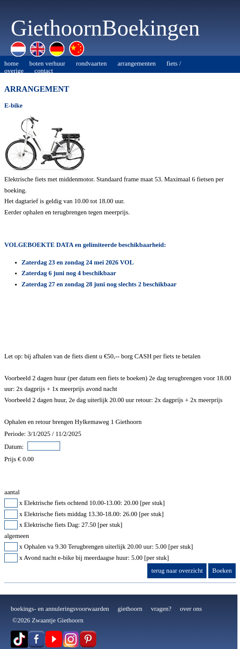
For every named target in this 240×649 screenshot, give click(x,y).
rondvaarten (91, 63)
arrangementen (137, 63)
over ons (191, 608)
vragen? (161, 608)
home (11, 63)
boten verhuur (47, 63)
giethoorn (130, 608)
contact (43, 70)
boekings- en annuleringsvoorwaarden (60, 608)
